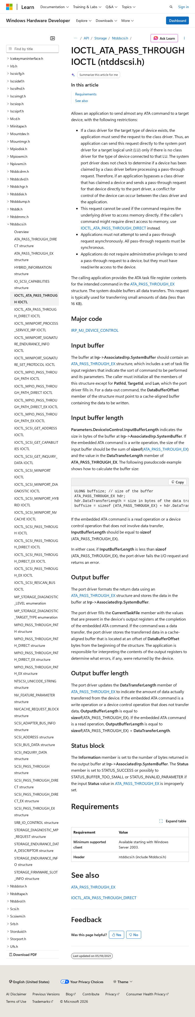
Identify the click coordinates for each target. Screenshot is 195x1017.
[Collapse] (52, 38)
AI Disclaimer (16, 994)
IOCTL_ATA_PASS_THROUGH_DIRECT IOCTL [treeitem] (35, 312)
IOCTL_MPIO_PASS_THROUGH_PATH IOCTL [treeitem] (35, 375)
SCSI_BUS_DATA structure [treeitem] (34, 744)
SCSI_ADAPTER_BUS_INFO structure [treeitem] (35, 726)
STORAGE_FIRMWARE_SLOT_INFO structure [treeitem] (36, 875)
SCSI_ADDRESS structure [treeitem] (34, 737)
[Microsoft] (9, 7)
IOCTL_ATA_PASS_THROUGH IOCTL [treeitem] (36, 298)
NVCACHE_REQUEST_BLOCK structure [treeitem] (36, 712)
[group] (130, 499)
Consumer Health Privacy (146, 994)
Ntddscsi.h (120, 38)
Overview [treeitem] (21, 231)
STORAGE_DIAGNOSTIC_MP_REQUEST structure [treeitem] (36, 833)
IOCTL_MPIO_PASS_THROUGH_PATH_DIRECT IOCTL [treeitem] (35, 389)
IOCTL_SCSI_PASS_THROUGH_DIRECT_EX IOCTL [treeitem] (36, 558)
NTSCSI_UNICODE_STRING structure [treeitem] (35, 684)
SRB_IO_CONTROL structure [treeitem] (36, 822)
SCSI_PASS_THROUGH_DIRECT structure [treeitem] (36, 783)
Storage (100, 38)
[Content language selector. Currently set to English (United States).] (29, 982)
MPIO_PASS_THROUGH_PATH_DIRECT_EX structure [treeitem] (36, 656)
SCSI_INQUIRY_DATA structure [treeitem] (30, 755)
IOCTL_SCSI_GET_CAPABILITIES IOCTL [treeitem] (36, 445)
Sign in (183, 6)
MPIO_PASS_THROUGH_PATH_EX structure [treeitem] (36, 670)
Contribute (91, 994)
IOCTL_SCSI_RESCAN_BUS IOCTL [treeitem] (34, 586)
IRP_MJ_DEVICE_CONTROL (95, 330)
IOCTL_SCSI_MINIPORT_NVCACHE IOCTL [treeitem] (35, 515)
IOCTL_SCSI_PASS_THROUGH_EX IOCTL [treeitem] (36, 572)
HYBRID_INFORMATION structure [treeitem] (33, 270)
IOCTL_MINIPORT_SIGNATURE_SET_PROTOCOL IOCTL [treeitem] (36, 361)
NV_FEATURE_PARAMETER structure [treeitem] (34, 698)
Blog (69, 994)
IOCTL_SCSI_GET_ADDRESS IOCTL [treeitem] (35, 431)
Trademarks (41, 1001)
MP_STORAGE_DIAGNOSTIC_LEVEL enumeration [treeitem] (36, 600)
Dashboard (177, 20)
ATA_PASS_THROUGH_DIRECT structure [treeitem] (35, 242)
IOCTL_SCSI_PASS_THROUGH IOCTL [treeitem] (36, 530)
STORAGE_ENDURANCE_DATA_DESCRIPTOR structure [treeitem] (36, 847)
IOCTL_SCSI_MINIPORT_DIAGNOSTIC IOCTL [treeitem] (36, 487)
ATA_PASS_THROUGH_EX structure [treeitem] (33, 256)
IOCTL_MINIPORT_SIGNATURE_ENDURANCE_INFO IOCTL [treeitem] (36, 344)
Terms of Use (16, 1001)
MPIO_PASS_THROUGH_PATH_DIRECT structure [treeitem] (36, 642)
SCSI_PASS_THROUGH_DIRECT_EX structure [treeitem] (36, 797)
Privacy (111, 994)
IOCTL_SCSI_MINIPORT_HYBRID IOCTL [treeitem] (36, 501)
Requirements (85, 94)
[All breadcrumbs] (75, 38)
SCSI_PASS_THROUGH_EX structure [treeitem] (34, 811)
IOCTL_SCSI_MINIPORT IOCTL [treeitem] (32, 473)
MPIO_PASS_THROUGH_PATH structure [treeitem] (36, 628)
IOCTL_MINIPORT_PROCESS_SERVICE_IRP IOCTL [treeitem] (36, 326)
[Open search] (171, 6)
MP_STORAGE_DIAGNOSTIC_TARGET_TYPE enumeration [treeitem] (36, 614)
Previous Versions (46, 994)
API (86, 38)
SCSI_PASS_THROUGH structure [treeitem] (32, 769)
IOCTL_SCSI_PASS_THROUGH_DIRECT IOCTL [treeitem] (36, 544)
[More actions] (184, 38)
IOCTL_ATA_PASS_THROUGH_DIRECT (113, 228)
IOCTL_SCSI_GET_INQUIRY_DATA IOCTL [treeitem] (35, 459)
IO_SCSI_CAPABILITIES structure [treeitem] (32, 284)
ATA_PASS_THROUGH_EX (152, 284)
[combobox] (32, 49)
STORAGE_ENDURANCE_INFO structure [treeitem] (36, 861)
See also (81, 100)
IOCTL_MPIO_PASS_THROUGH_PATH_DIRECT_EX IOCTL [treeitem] (36, 403)
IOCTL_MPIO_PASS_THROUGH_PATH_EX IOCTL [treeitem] (35, 417)
